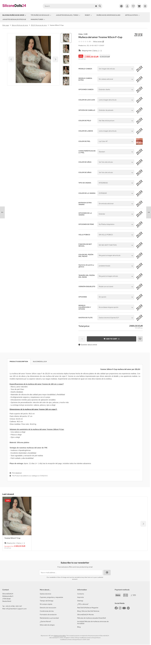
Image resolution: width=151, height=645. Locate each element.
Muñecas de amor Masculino (108, 15)
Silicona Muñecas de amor (14, 15)
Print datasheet (17, 473)
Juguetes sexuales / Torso (68, 15)
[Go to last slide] (66, 37)
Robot (88, 15)
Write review (97, 42)
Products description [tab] (19, 361)
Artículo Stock (132, 15)
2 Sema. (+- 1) (97, 51)
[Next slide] (66, 82)
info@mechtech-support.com (16, 609)
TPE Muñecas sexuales (41, 15)
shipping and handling (60, 635)
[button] (66, 48)
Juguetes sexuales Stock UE (14, 19)
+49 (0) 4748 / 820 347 (13, 606)
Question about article (87, 345)
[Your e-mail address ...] (70, 572)
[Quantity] (82, 339)
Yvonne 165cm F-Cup (12, 538)
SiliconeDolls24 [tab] (40, 361)
